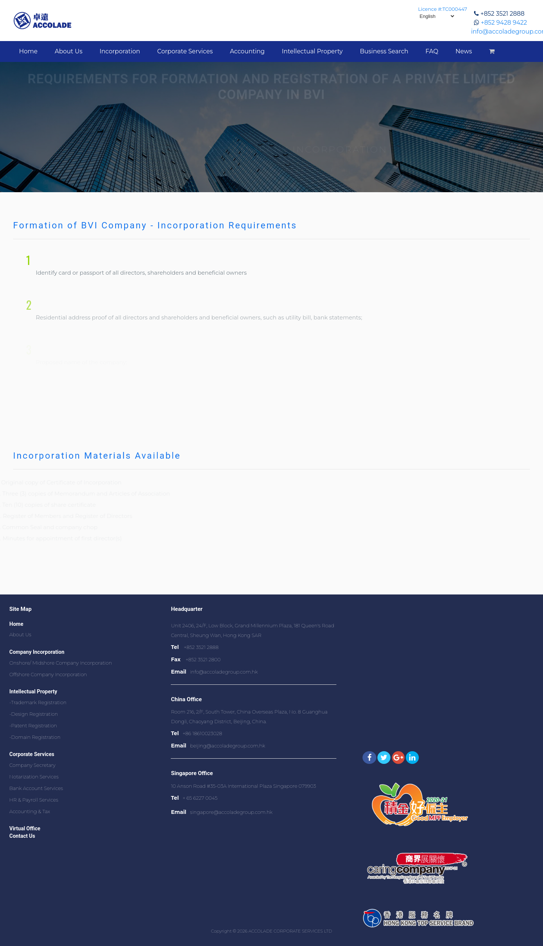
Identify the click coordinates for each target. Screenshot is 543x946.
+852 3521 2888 (502, 13)
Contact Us (22, 836)
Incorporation (120, 51)
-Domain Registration (34, 737)
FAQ (432, 51)
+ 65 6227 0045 (199, 798)
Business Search (384, 51)
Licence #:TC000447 (442, 9)
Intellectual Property (312, 51)
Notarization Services (34, 777)
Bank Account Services (36, 788)
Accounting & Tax (29, 811)
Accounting (247, 51)
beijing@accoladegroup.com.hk (227, 746)
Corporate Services (185, 51)
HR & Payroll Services (33, 800)
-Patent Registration (33, 725)
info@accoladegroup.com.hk (224, 672)
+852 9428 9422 (504, 22)
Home (28, 51)
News (463, 51)
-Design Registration (33, 714)
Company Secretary (32, 765)
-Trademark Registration (38, 702)
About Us (68, 51)
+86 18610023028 (202, 733)
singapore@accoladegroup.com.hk (231, 812)
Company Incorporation (37, 652)
